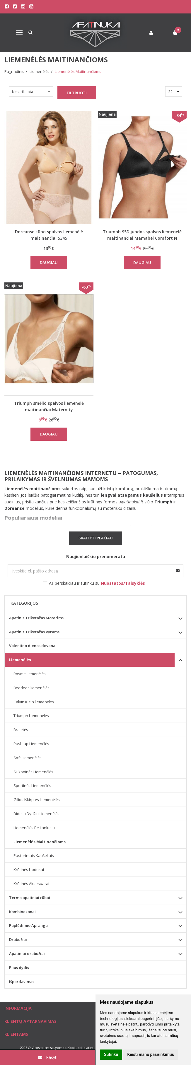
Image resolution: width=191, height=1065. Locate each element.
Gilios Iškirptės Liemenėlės (36, 799)
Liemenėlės (20, 659)
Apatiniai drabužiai (27, 953)
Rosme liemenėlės (29, 673)
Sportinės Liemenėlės (32, 785)
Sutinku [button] (111, 1054)
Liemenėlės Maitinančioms (39, 841)
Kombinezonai (22, 911)
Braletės (20, 729)
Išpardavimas (21, 981)
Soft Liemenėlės (27, 757)
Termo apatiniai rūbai (29, 897)
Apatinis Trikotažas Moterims (36, 617)
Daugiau (49, 262)
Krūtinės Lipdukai (28, 869)
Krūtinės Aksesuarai (31, 883)
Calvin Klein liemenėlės (33, 701)
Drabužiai (18, 939)
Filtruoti (77, 92)
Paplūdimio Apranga (28, 925)
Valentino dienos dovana (32, 645)
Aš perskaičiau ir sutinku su (97, 583)
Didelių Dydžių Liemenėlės (36, 813)
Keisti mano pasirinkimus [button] (150, 1054)
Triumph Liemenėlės (31, 715)
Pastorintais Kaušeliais (33, 855)
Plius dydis (19, 967)
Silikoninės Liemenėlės (33, 771)
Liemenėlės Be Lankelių (34, 827)
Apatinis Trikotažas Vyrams (34, 631)
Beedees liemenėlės (31, 687)
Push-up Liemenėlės (31, 743)
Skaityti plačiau (96, 538)
